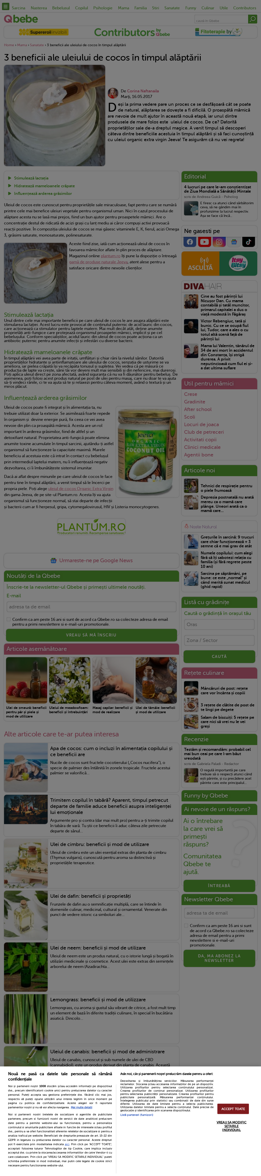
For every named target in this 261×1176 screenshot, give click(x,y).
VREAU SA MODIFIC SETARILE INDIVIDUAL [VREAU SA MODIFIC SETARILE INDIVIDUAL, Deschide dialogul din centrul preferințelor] (231, 1126)
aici (67, 1144)
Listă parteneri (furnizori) (136, 1115)
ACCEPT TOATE (233, 1109)
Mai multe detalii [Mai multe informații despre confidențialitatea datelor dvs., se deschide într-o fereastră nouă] (81, 1107)
